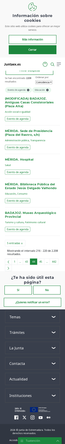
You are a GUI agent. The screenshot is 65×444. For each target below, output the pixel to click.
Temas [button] (14, 316)
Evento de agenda (17, 119)
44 (34, 262)
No (47, 290)
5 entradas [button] (16, 243)
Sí (18, 290)
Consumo (22, 193)
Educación (10, 193)
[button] (45, 64)
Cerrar (32, 50)
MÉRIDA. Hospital (19, 159)
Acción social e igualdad (17, 111)
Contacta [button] (17, 363)
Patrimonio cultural (35, 222)
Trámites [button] (17, 332)
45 (41, 262)
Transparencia (37, 140)
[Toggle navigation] (25, 64)
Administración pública (17, 140)
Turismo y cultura (14, 222)
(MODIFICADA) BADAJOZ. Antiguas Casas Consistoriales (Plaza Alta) (29, 102)
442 (55, 262)
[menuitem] (16, 417)
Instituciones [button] (20, 395)
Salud (8, 165)
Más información (32, 39)
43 (27, 262)
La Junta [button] (16, 347)
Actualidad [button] (18, 378)
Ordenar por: (42, 77)
